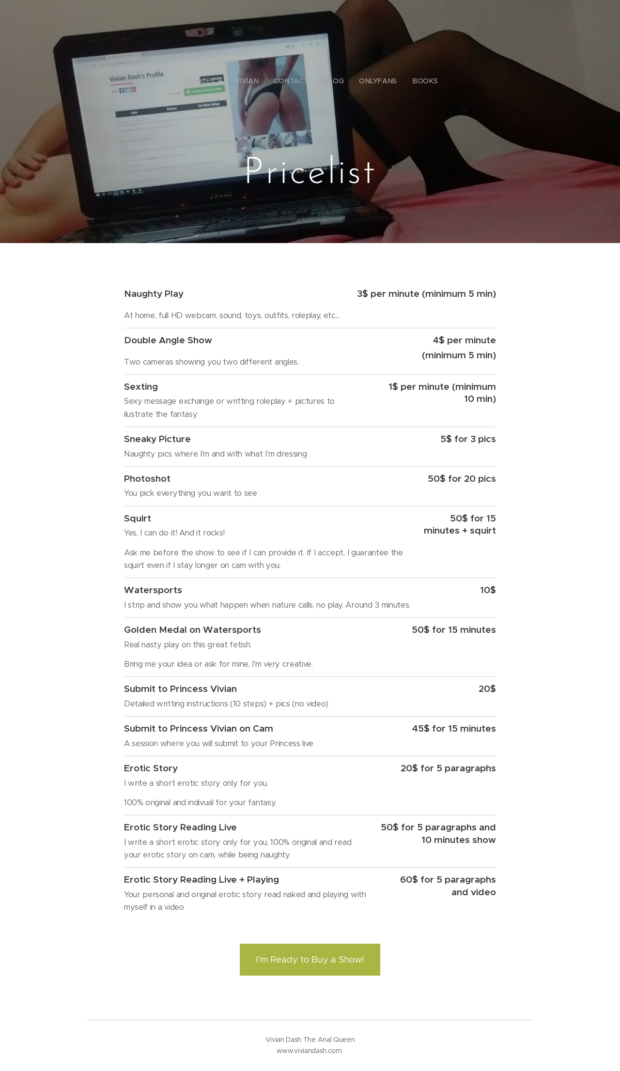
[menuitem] (205, 81)
